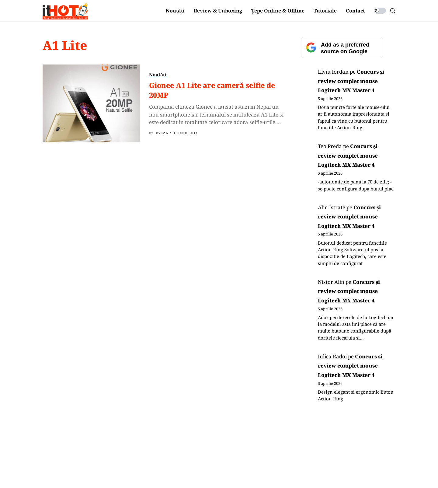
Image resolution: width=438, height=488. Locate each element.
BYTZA (162, 133)
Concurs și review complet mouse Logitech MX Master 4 (351, 81)
